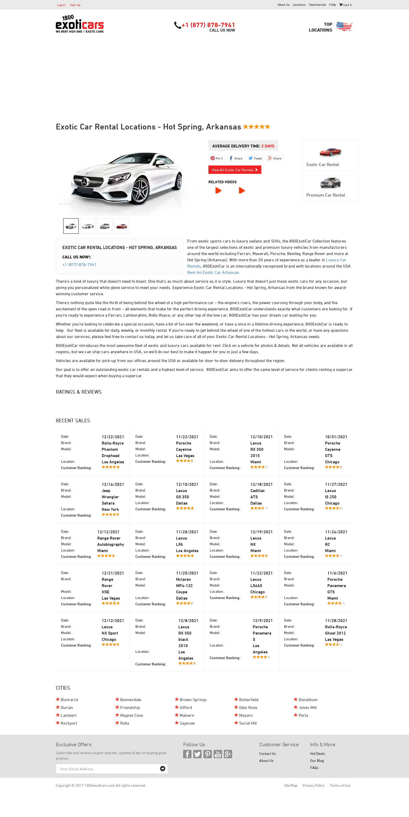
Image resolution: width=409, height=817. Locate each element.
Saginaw (187, 723)
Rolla (124, 723)
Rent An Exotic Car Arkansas (213, 272)
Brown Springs (193, 699)
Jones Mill (308, 707)
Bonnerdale (130, 699)
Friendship (130, 707)
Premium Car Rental (325, 195)
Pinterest (207, 754)
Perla (303, 715)
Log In (61, 5)
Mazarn (246, 715)
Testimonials (317, 4)
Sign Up (75, 5)
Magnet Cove (131, 715)
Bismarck (69, 699)
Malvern (187, 715)
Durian (67, 707)
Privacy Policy (313, 785)
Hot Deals (317, 753)
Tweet (258, 158)
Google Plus (228, 754)
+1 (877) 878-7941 (208, 24)
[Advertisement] (204, 72)
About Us (284, 4)
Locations (299, 4)
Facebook (187, 754)
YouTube (218, 754)
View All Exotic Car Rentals (235, 170)
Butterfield (248, 699)
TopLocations (320, 26)
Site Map (290, 785)
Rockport (69, 723)
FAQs (332, 4)
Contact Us (267, 753)
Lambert (68, 715)
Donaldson (308, 699)
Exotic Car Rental (322, 164)
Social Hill (248, 723)
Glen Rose (248, 707)
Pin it (219, 158)
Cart (345, 5)
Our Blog (317, 760)
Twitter (197, 754)
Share (238, 158)
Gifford (186, 707)
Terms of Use (340, 785)
